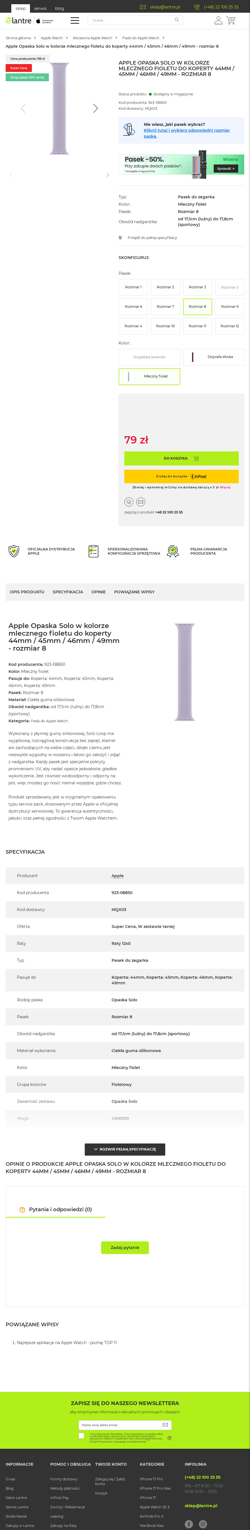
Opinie (99, 591)
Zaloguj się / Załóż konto (110, 1478)
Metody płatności (65, 1485)
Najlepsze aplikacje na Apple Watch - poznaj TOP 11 (67, 1339)
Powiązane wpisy (134, 591)
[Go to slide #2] (64, 174)
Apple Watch (64, 37)
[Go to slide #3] (93, 174)
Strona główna (22, 37)
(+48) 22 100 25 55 (221, 7)
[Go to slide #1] (35, 174)
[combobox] (135, 20)
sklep (21, 8)
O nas (10, 1476)
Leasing (56, 1514)
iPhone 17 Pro (151, 1476)
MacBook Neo (152, 1523)
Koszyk (101, 1490)
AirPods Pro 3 (151, 1514)
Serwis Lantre (17, 1504)
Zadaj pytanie (125, 1245)
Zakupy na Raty (63, 1523)
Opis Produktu (27, 591)
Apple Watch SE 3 (154, 1504)
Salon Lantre (16, 1495)
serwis (40, 8)
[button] (218, 20)
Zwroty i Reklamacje (67, 1504)
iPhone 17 (148, 1495)
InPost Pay (59, 1495)
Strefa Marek (16, 1514)
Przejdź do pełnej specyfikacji (157, 237)
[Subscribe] (165, 1422)
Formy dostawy (63, 1476)
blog (59, 8)
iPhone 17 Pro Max (155, 1485)
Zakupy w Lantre (20, 1523)
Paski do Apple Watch (172, 37)
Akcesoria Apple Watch (113, 37)
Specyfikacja (68, 591)
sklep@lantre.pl (165, 7)
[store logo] (30, 21)
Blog (10, 1485)
